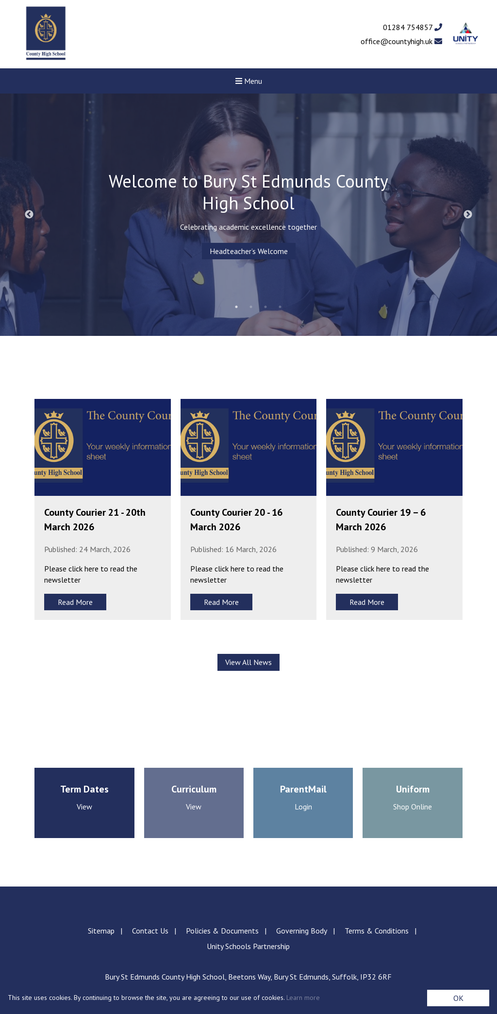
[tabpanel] (248, 215)
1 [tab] (236, 307)
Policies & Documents (222, 930)
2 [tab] (251, 307)
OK (458, 998)
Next (468, 215)
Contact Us (150, 930)
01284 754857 (412, 27)
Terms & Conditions (377, 930)
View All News (248, 662)
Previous (29, 215)
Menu (248, 81)
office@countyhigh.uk (401, 41)
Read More (75, 602)
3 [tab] (265, 307)
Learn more (303, 997)
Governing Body (301, 930)
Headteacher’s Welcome (249, 251)
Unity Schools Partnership (248, 946)
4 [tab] (280, 307)
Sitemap (101, 930)
